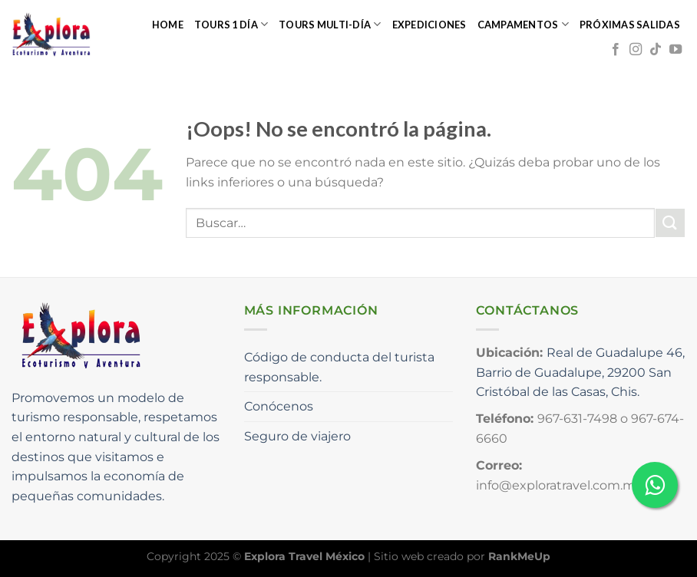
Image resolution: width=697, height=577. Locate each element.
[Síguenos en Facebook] (615, 50)
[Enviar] (670, 223)
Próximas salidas (630, 24)
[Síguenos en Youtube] (675, 50)
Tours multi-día (330, 24)
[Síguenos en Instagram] (635, 50)
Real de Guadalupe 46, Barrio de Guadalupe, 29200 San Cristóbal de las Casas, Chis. (580, 372)
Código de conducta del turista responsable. (339, 367)
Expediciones (429, 24)
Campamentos (523, 24)
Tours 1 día (231, 24)
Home (167, 24)
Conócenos (278, 406)
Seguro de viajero (297, 436)
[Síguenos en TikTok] (655, 50)
